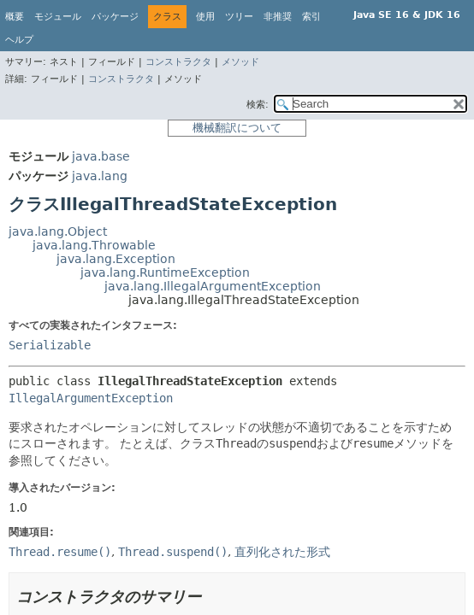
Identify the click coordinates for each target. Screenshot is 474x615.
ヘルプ (19, 39)
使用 (205, 16)
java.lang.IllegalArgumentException (212, 286)
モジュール (57, 16)
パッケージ (115, 16)
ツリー (239, 16)
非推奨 (278, 16)
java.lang (99, 176)
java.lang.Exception (115, 259)
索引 (311, 16)
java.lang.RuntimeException (165, 272)
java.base (101, 156)
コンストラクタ (178, 61)
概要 (14, 16)
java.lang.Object (58, 231)
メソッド (240, 61)
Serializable (50, 345)
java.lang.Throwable (94, 245)
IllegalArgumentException (91, 398)
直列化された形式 (282, 552)
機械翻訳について (237, 127)
